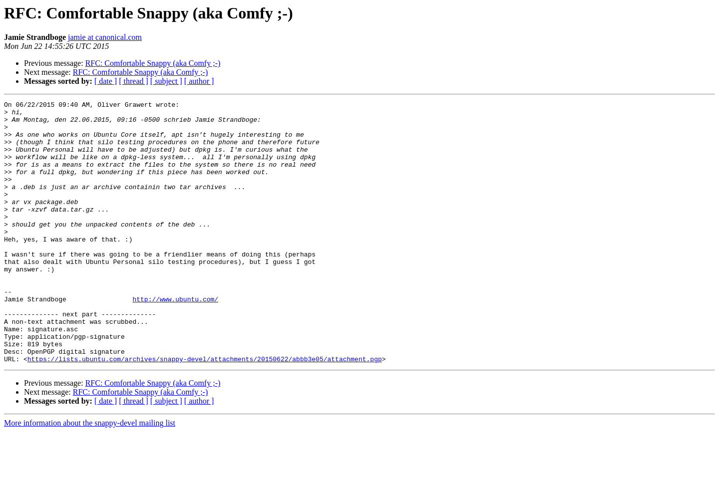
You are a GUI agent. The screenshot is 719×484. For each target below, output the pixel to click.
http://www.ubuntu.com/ (175, 339)
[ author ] (199, 81)
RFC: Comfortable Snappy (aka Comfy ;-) (153, 63)
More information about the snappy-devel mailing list (89, 475)
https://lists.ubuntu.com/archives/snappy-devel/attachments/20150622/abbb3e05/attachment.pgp (204, 411)
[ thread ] (133, 81)
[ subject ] (166, 81)
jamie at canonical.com (105, 37)
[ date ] (105, 81)
